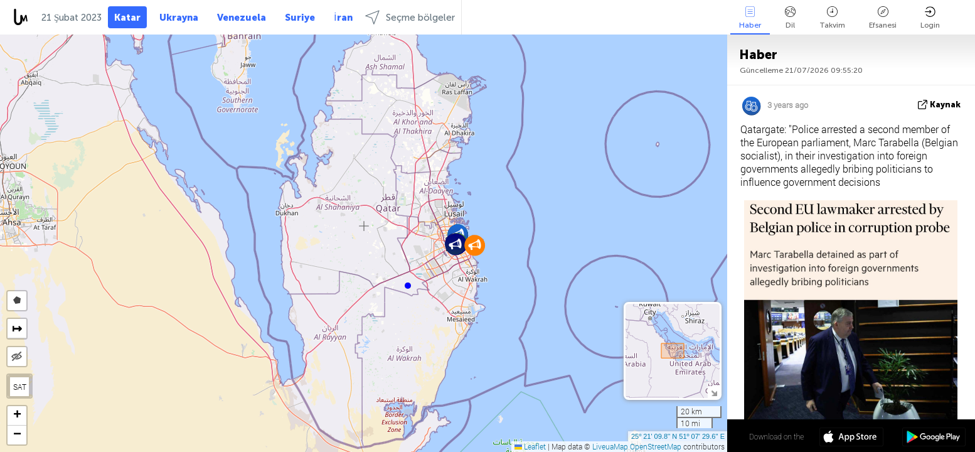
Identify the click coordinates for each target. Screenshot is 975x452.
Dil (790, 18)
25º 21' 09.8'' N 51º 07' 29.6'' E (678, 436)
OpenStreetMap (655, 446)
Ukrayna (178, 17)
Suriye (300, 17)
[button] (408, 285)
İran (343, 17)
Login (930, 18)
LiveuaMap (610, 446)
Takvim (832, 18)
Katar (127, 17)
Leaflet (530, 446)
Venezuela (241, 17)
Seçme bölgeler (410, 17)
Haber (750, 18)
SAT (19, 387)
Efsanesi (883, 18)
